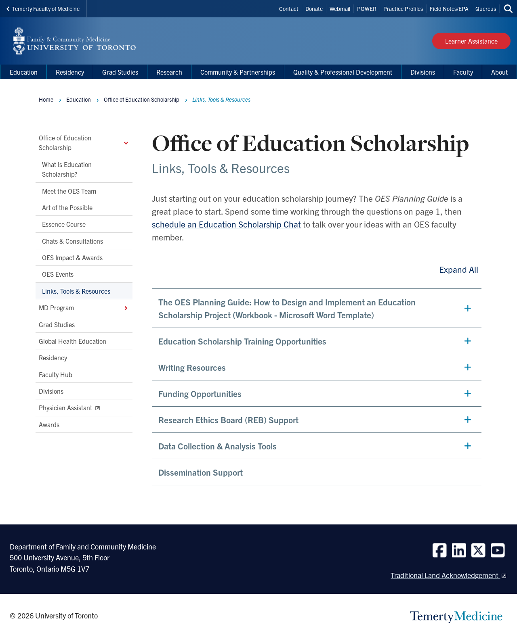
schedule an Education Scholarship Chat (226, 224)
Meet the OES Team (69, 191)
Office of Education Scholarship (84, 142)
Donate (314, 8)
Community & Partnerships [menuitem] (237, 72)
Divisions (51, 391)
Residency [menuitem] (70, 72)
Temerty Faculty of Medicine (43, 8)
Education (78, 99)
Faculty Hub (55, 374)
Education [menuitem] (24, 72)
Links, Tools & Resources (76, 291)
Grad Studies (57, 324)
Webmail (340, 8)
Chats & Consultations (72, 241)
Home (46, 99)
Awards (49, 424)
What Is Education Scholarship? (67, 169)
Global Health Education (72, 341)
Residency (53, 358)
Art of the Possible (67, 207)
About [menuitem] (499, 72)
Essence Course (64, 224)
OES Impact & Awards (72, 257)
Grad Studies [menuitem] (120, 72)
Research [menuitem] (169, 72)
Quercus (485, 8)
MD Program (84, 308)
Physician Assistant (66, 408)
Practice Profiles (403, 8)
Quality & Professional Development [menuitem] (342, 72)
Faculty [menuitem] (463, 72)
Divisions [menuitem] (422, 72)
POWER (366, 8)
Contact (288, 8)
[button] (316, 308)
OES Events (58, 274)
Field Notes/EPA (449, 8)
